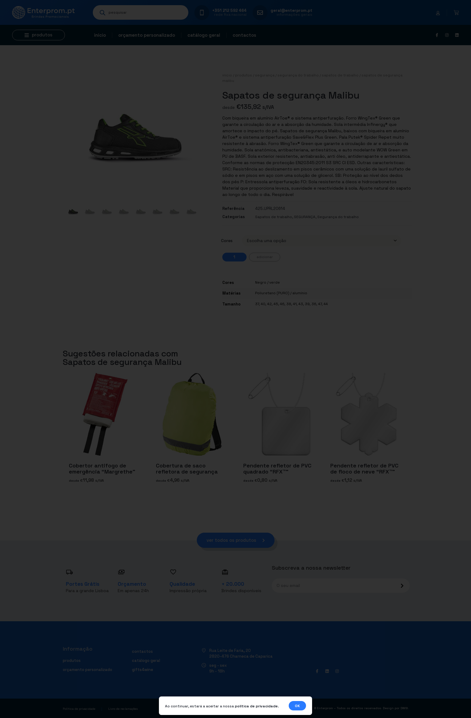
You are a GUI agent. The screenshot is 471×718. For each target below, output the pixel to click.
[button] (38, 35)
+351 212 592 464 (229, 10)
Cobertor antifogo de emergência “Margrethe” (102, 468)
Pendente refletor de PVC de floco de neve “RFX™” (364, 468)
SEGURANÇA (264, 75)
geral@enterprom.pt (291, 10)
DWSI (404, 708)
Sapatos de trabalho (340, 75)
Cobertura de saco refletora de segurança (187, 468)
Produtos (243, 75)
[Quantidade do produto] (234, 257)
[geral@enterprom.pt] (260, 12)
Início (100, 35)
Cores (227, 240)
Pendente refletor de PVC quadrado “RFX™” (277, 468)
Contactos (244, 35)
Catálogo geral (203, 35)
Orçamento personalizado (146, 35)
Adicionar (265, 257)
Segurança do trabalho (298, 75)
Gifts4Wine (142, 669)
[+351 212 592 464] (201, 12)
